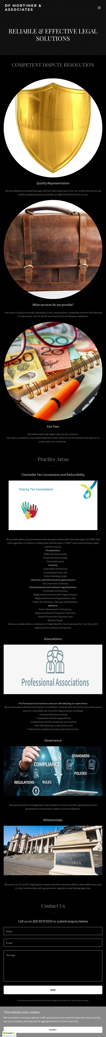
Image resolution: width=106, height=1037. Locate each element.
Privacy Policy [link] (62, 1000)
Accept (53, 1030)
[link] (38, 9)
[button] (99, 8)
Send (53, 990)
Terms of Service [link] (77, 1000)
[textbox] (53, 931)
